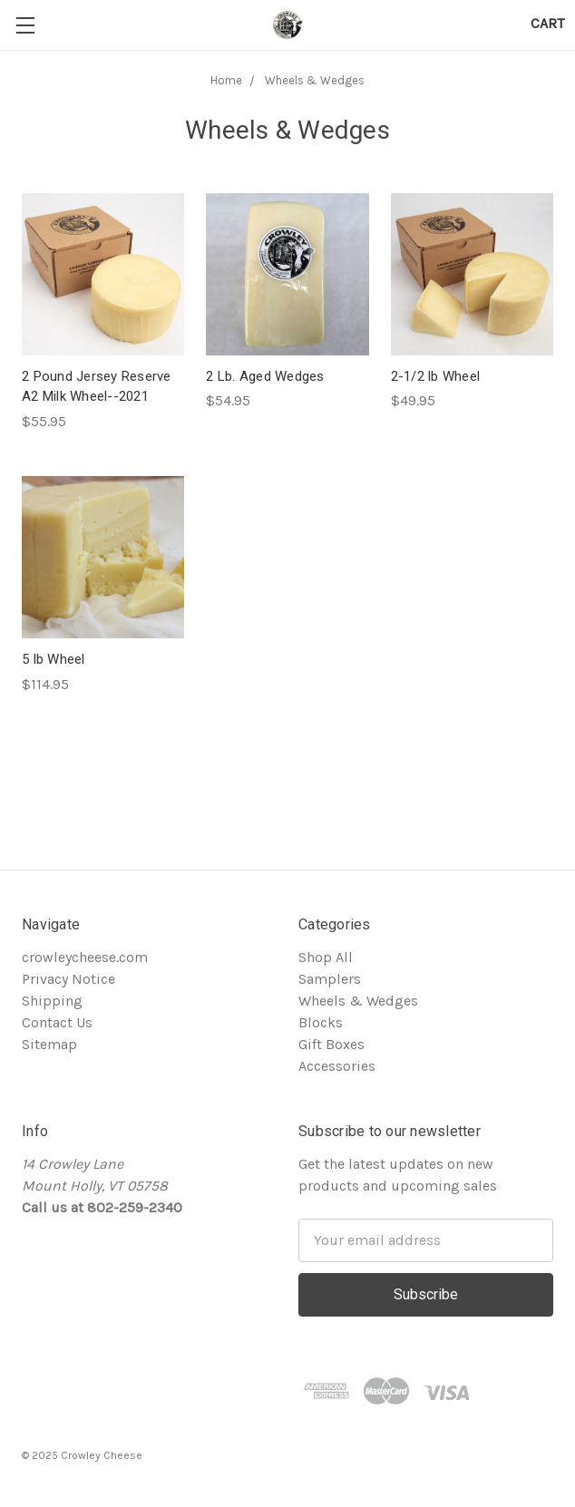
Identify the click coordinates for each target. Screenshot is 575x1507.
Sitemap (49, 1044)
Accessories (336, 1065)
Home (226, 80)
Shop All (325, 957)
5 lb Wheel (53, 659)
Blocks (320, 1022)
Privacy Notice (68, 978)
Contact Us (57, 1022)
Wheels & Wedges (315, 80)
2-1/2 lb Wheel (436, 376)
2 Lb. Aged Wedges (265, 376)
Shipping (52, 1000)
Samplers (329, 978)
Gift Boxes (331, 1044)
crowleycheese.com (85, 957)
